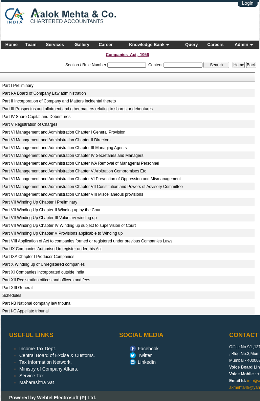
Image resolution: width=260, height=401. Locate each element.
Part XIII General (17, 287)
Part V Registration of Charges (30, 124)
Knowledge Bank (149, 44)
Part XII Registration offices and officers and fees (46, 280)
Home (11, 44)
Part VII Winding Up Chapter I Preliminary (39, 202)
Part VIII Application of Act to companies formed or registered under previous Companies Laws (87, 241)
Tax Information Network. (45, 362)
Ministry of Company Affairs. (48, 369)
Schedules (11, 295)
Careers (215, 44)
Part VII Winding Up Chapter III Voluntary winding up (49, 217)
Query (191, 44)
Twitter (145, 355)
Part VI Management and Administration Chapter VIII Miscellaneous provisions (72, 194)
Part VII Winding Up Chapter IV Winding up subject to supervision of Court (69, 225)
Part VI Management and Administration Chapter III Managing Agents (64, 147)
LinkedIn (147, 362)
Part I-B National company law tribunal (36, 303)
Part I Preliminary (18, 85)
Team (31, 44)
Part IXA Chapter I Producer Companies (38, 256)
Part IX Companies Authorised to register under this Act (52, 248)
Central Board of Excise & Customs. (57, 355)
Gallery (81, 44)
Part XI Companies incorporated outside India (43, 272)
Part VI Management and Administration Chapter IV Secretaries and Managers (73, 155)
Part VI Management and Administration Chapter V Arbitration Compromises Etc (74, 171)
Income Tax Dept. (37, 348)
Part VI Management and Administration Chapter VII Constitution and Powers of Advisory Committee (92, 186)
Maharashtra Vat (36, 382)
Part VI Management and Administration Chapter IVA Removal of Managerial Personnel (80, 163)
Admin (244, 44)
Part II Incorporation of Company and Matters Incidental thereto (59, 101)
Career (105, 44)
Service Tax (31, 375)
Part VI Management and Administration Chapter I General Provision (64, 132)
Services (55, 44)
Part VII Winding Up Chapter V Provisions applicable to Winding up (62, 233)
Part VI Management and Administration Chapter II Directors (56, 140)
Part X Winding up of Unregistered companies (43, 264)
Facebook (148, 348)
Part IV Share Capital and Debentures (36, 116)
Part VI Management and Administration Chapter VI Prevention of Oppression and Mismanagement (91, 178)
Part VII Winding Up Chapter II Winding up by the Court (52, 210)
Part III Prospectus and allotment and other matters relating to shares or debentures (77, 109)
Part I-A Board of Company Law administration (44, 93)
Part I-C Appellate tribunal (25, 311)
